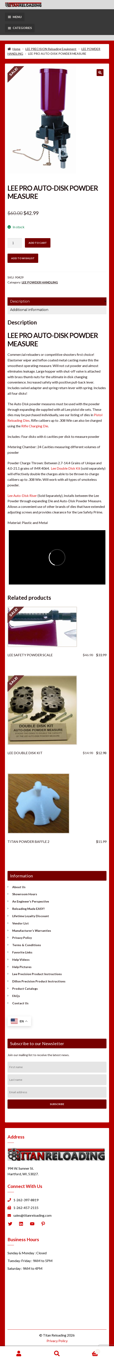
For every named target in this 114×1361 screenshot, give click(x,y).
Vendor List (20, 923)
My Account (19, 1353)
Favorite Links (22, 952)
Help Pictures (22, 967)
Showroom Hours (24, 894)
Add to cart (38, 242)
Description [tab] (20, 301)
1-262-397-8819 (25, 1200)
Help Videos (21, 959)
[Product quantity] (15, 243)
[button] (100, 72)
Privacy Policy (22, 937)
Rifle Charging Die (34, 426)
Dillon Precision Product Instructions (38, 981)
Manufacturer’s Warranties (31, 930)
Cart (88, 1350)
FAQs (16, 996)
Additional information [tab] (29, 310)
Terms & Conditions (26, 945)
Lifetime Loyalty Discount (30, 916)
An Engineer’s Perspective (30, 901)
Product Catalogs (25, 988)
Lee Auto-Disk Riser (22, 495)
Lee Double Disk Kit (65, 468)
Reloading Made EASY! (28, 908)
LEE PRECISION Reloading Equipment (50, 49)
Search (57, 1353)
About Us (19, 887)
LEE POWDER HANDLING (40, 282)
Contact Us (20, 1003)
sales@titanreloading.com (32, 1215)
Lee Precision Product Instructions (37, 974)
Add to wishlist (23, 258)
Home (16, 49)
